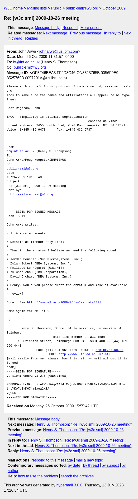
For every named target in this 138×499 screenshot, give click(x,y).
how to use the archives (38, 476)
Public (56, 8)
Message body (47, 28)
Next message (55, 33)
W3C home (13, 8)
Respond (70, 28)
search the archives (77, 476)
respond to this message (52, 460)
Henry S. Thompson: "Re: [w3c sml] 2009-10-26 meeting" (83, 424)
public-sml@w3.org (82, 8)
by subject (110, 465)
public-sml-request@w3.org (30, 195)
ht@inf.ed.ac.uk (26, 62)
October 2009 (114, 8)
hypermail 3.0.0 (69, 485)
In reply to (112, 33)
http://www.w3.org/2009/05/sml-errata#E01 (64, 303)
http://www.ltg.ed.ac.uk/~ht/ (84, 354)
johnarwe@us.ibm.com (58, 51)
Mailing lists (37, 8)
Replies (31, 38)
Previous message (85, 33)
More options (92, 28)
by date (74, 465)
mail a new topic (89, 460)
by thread (91, 465)
